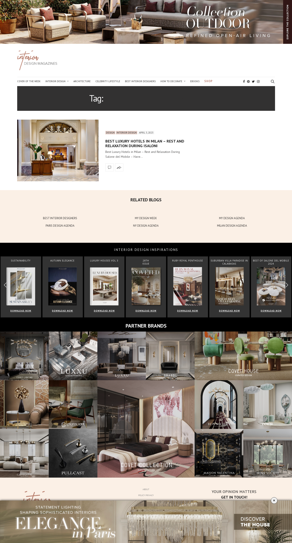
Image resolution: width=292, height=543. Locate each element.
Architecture (82, 81)
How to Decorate (171, 81)
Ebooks (194, 81)
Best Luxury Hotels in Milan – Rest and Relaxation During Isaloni (144, 143)
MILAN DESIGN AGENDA (232, 226)
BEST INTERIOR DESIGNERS (60, 218)
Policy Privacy (146, 495)
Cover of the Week (29, 81)
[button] (287, 285)
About (146, 489)
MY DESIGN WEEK (146, 218)
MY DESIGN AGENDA (232, 218)
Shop (208, 81)
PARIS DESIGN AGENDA (60, 226)
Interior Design (55, 81)
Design (110, 132)
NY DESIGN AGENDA (146, 226)
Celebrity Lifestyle (107, 81)
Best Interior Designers (140, 81)
